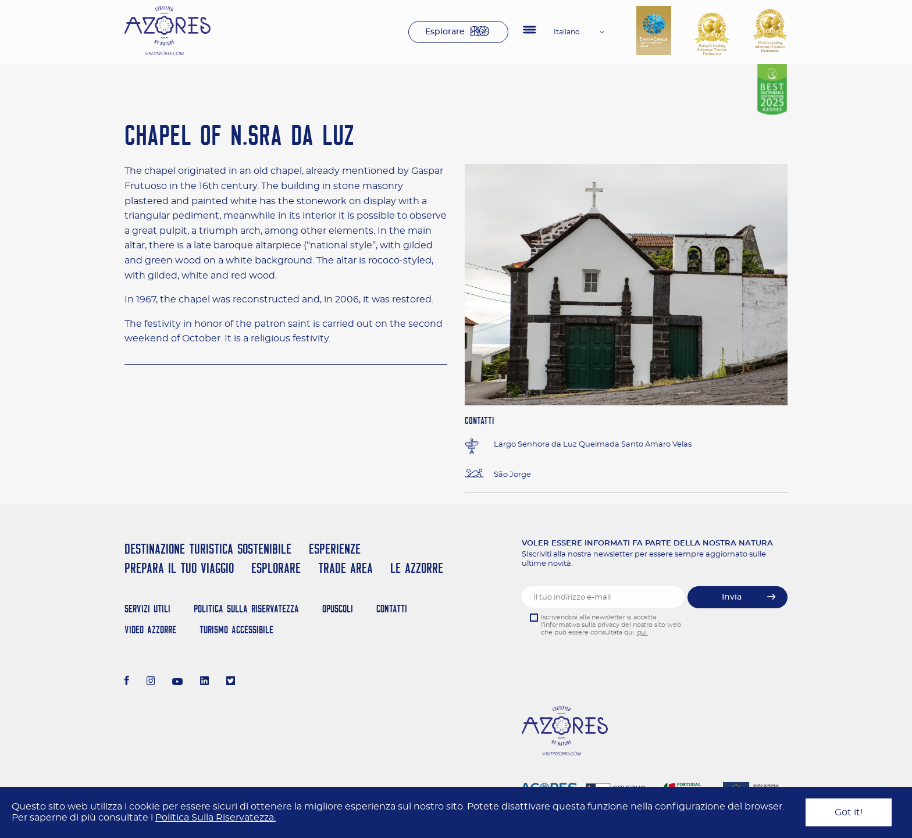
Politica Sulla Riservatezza (246, 608)
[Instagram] (151, 682)
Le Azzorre (416, 568)
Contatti (391, 608)
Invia (732, 597)
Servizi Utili (147, 608)
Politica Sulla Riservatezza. (215, 817)
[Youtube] (177, 682)
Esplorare (445, 32)
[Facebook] (126, 682)
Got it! (849, 812)
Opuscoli (337, 608)
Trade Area (345, 568)
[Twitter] (230, 682)
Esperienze (335, 548)
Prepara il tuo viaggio (179, 568)
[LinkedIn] (204, 682)
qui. (642, 632)
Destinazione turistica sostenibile (207, 548)
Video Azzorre (150, 629)
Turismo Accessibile (236, 629)
